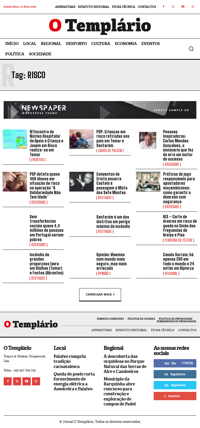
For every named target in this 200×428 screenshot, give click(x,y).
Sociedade (172, 164)
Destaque (105, 198)
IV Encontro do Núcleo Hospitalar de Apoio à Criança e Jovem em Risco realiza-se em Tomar (46, 143)
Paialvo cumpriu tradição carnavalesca (70, 361)
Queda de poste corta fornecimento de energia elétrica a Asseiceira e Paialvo (74, 381)
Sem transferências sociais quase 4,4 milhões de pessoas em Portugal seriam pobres (47, 228)
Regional (171, 273)
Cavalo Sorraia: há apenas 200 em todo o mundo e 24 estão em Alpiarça (178, 261)
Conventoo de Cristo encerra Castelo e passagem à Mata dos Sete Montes (111, 183)
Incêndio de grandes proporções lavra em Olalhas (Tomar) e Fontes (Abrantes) (47, 263)
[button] (191, 48)
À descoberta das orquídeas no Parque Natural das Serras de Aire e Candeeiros (125, 364)
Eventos (37, 160)
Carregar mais (100, 294)
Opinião (103, 273)
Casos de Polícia (110, 151)
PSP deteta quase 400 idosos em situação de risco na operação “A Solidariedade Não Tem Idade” (45, 185)
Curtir (187, 363)
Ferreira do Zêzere (178, 240)
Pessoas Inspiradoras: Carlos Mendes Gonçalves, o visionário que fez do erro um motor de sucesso (178, 145)
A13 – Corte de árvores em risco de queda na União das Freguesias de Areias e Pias (180, 225)
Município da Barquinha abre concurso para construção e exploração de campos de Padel (120, 391)
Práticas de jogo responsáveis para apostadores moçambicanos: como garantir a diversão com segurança (179, 188)
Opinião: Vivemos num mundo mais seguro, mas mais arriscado (111, 261)
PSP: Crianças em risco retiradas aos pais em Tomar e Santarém (112, 138)
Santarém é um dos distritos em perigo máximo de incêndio (113, 221)
